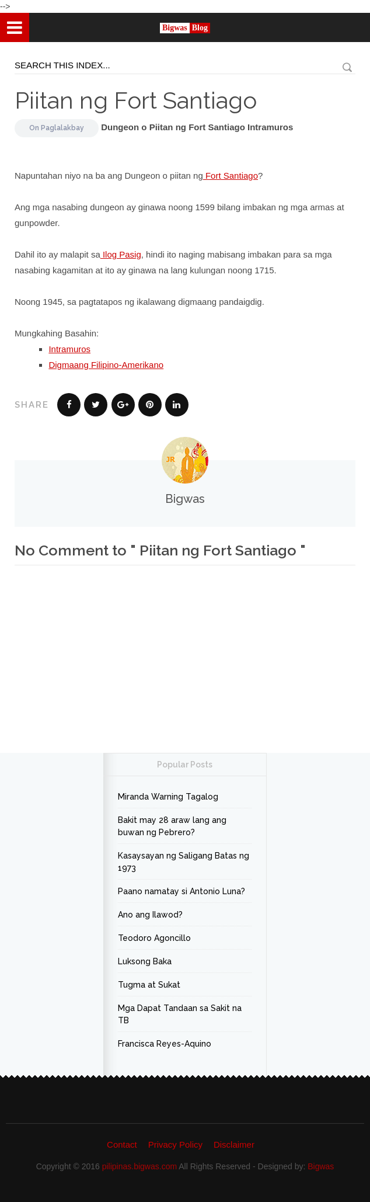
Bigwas (321, 1166)
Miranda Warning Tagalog (168, 796)
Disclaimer (234, 1144)
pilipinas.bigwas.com (139, 1166)
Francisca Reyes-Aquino (164, 1043)
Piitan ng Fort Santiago (136, 100)
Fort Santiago (230, 175)
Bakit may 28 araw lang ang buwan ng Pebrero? (172, 826)
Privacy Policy (175, 1144)
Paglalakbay (62, 128)
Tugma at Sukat (149, 984)
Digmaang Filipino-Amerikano (105, 365)
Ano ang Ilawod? (150, 914)
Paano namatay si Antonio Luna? (181, 891)
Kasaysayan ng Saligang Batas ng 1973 (183, 862)
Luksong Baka (145, 961)
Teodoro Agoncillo (154, 938)
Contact (122, 1144)
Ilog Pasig (120, 254)
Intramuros (69, 349)
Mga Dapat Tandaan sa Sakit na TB (180, 1014)
